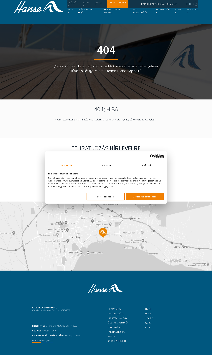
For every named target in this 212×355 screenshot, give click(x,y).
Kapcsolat (179, 16)
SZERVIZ (164, 16)
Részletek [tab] (106, 165)
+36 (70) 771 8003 (69, 326)
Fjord (148, 323)
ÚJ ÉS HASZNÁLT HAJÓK (118, 323)
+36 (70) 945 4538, (53, 326)
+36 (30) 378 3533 (72, 335)
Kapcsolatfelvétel (96, 7)
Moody (149, 314)
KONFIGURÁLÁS (115, 327)
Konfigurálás (148, 16)
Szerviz (65, 7)
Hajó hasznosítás (125, 16)
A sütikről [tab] (146, 165)
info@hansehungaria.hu (42, 340)
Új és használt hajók (68, 16)
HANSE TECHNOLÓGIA (117, 318)
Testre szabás (105, 196)
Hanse (49, 16)
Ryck (147, 327)
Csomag (77, 7)
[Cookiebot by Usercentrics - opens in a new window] (152, 156)
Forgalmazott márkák (98, 16)
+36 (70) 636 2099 (49, 331)
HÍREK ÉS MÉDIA (115, 309)
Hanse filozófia (116, 314)
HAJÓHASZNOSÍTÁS (116, 332)
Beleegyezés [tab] (65, 165)
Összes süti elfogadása (144, 196)
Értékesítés (51, 7)
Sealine (149, 318)
